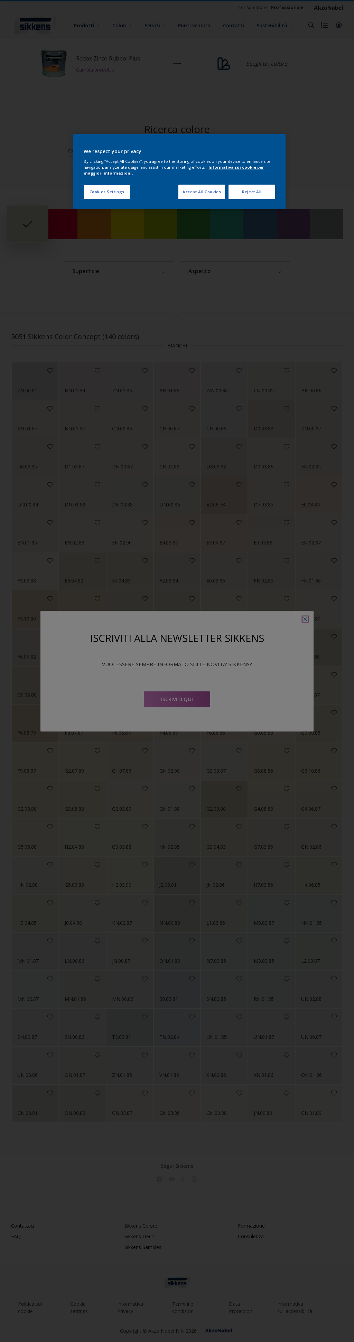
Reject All (252, 191)
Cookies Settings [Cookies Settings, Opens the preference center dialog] (107, 191)
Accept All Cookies (202, 191)
